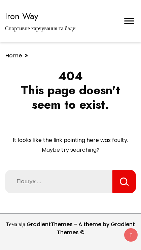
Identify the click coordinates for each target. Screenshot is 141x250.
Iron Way (21, 16)
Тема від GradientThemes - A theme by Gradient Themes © (70, 228)
